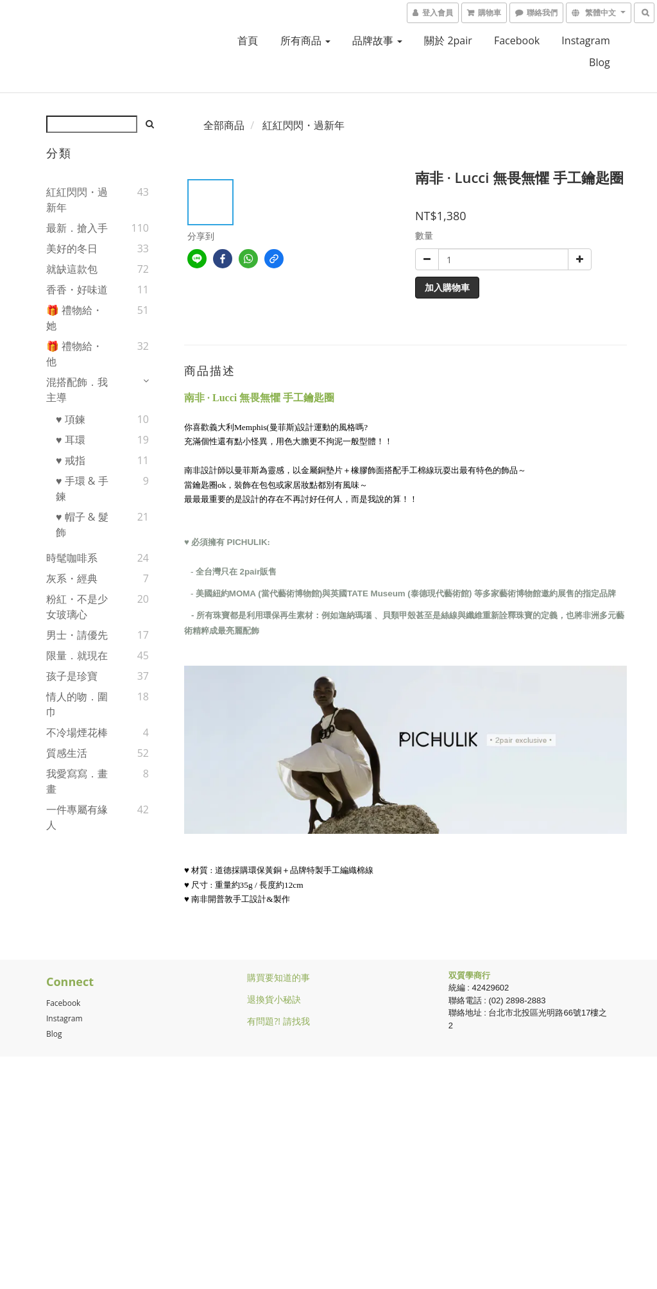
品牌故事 (377, 40)
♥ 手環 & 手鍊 (82, 488)
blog (599, 62)
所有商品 (305, 40)
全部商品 (223, 125)
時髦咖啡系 (72, 558)
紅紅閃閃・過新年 (77, 199)
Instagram (585, 40)
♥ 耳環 (70, 440)
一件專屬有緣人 (77, 817)
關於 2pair (448, 40)
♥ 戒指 (70, 460)
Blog (54, 1033)
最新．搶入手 (77, 228)
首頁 (247, 40)
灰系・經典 (72, 578)
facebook (517, 40)
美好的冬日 (72, 248)
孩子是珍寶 (72, 676)
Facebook (63, 1003)
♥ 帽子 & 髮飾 (82, 524)
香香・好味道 (77, 289)
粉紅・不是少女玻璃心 (77, 606)
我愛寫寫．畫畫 (77, 781)
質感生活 (66, 753)
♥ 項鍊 (70, 419)
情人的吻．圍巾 (77, 704)
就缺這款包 (72, 269)
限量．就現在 (77, 655)
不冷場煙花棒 (77, 732)
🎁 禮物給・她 (74, 318)
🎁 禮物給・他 (74, 353)
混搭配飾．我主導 (77, 389)
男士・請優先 (77, 635)
